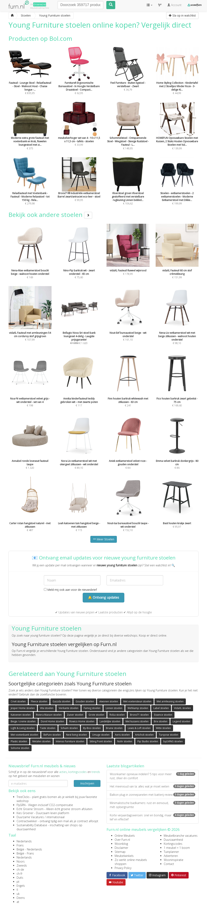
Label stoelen (161, 708)
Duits (20, 877)
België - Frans (25, 853)
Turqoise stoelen (168, 734)
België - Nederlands (29, 849)
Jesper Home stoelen (23, 708)
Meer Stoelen (103, 539)
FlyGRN (21, 805)
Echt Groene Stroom (30, 809)
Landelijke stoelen (110, 721)
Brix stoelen (160, 721)
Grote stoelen (96, 714)
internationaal (55, 817)
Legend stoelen (181, 721)
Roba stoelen (117, 714)
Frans (20, 845)
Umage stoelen (101, 734)
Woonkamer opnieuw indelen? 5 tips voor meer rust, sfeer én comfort (152, 776)
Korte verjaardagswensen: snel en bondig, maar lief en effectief (152, 817)
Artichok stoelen (144, 734)
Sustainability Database (32, 825)
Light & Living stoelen (23, 728)
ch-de (20, 869)
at (18, 902)
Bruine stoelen (114, 728)
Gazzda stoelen (61, 701)
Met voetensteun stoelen (137, 701)
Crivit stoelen (18, 701)
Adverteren (171, 856)
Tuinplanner (171, 852)
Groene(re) (39, 4)
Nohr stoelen (124, 741)
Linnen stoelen (114, 708)
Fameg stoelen (92, 708)
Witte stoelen (163, 728)
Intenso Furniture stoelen (70, 741)
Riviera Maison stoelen (49, 714)
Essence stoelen (163, 714)
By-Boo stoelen (92, 728)
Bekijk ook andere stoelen (50, 214)
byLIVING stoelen (173, 741)
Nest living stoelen (76, 734)
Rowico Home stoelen (81, 721)
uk (18, 894)
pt (18, 882)
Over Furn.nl (122, 840)
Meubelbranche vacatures (180, 836)
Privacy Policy (123, 868)
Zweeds (22, 865)
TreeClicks (23, 797)
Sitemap (120, 852)
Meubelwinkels (124, 856)
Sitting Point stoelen (101, 741)
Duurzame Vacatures (30, 817)
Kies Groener (25, 813)
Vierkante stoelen (68, 708)
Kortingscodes (173, 844)
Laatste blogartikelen (125, 765)
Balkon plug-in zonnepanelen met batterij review (152, 795)
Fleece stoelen (39, 701)
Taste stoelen (47, 728)
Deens (21, 898)
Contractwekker (27, 821)
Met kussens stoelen (137, 721)
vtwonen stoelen (108, 701)
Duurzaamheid (173, 840)
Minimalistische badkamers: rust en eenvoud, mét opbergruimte (152, 805)
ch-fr (19, 873)
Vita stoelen (46, 708)
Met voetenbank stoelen (24, 734)
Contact (169, 864)
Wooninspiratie (173, 860)
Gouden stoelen (85, 701)
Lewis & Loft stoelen (139, 728)
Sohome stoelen (20, 748)
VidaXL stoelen (182, 708)
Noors (21, 861)
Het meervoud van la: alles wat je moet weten (152, 786)
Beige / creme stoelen (23, 721)
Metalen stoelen (41, 741)
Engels (21, 886)
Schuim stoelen (69, 728)
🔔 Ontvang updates (103, 597)
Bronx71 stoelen (139, 714)
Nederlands (24, 841)
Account (174, 5)
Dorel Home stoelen (52, 721)
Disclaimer (121, 848)
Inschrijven (87, 783)
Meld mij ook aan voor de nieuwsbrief (70, 590)
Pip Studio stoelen (147, 741)
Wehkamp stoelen (138, 708)
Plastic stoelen (19, 741)
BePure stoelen (52, 734)
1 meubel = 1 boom (177, 848)
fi (17, 890)
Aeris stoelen (122, 734)
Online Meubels (125, 836)
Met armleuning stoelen (170, 701)
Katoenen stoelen (21, 714)
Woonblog (121, 844)
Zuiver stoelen (75, 714)
